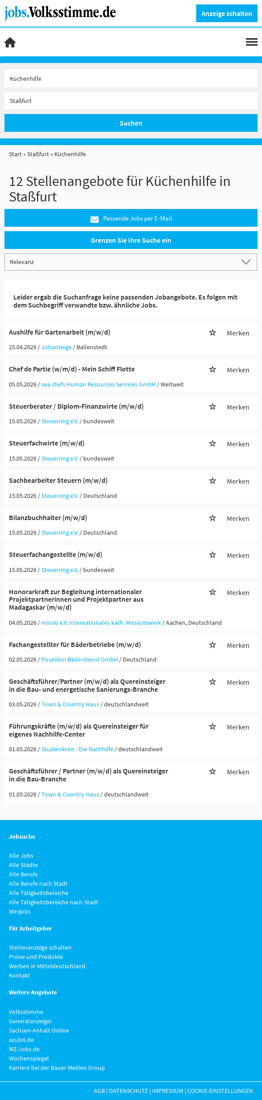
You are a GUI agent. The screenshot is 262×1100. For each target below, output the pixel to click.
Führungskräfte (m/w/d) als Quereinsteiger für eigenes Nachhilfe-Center (79, 730)
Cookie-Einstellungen (220, 1091)
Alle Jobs (21, 855)
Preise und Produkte (36, 957)
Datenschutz (128, 1091)
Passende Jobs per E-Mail (131, 218)
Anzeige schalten (227, 13)
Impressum (167, 1091)
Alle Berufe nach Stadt (38, 883)
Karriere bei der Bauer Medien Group (57, 1068)
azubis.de (21, 1040)
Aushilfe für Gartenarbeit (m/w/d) (59, 331)
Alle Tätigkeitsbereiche (39, 893)
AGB (99, 1091)
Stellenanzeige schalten (40, 947)
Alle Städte (23, 865)
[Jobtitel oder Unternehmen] (131, 78)
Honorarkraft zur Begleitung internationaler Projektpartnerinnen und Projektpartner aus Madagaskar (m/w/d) (76, 599)
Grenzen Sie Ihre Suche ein (131, 240)
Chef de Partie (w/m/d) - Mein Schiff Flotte (72, 368)
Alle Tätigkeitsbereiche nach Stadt (53, 902)
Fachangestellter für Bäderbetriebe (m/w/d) (75, 644)
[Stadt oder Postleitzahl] (131, 101)
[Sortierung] (122, 261)
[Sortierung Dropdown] (248, 261)
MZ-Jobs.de (24, 1049)
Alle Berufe (23, 874)
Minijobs (20, 911)
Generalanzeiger (30, 1021)
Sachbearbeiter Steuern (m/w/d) (58, 480)
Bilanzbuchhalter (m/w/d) (48, 517)
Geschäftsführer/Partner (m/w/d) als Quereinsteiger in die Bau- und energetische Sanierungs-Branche (87, 685)
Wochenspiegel (29, 1058)
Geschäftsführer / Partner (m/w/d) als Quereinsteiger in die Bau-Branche (88, 774)
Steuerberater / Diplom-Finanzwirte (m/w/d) (76, 406)
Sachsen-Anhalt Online (39, 1030)
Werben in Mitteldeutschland (47, 966)
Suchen (131, 122)
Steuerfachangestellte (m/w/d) (55, 554)
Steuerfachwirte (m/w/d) (47, 442)
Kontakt (19, 975)
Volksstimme (26, 1012)
